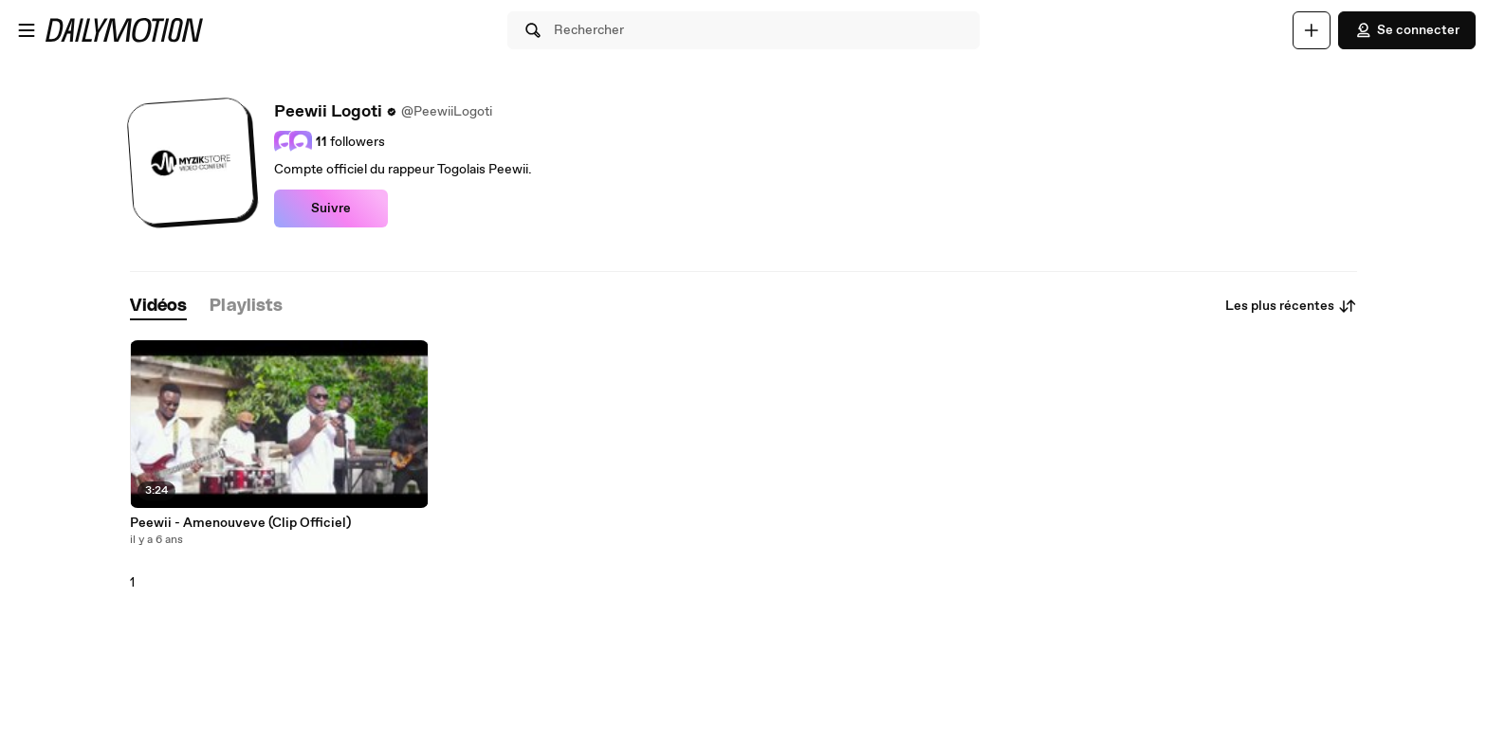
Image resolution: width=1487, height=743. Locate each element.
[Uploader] (1312, 30)
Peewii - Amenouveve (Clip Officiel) (240, 523)
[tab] (158, 306)
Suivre (331, 208)
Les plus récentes (1291, 306)
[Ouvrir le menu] (26, 30)
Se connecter (1406, 30)
